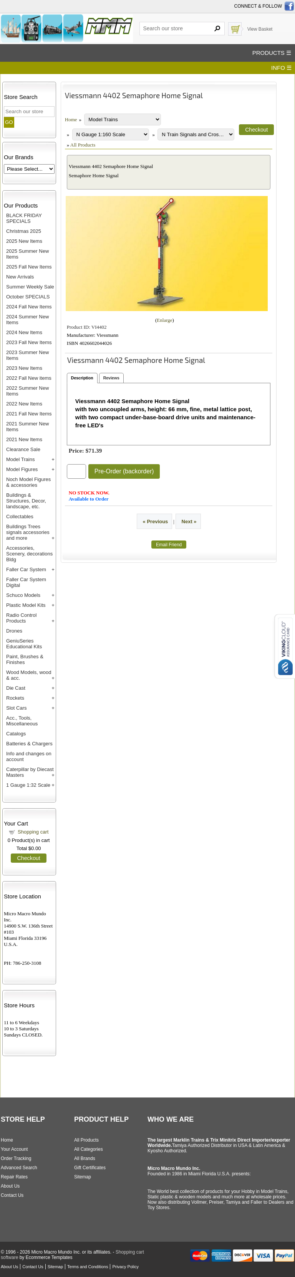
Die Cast (15, 688)
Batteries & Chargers (29, 743)
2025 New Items (24, 241)
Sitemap (82, 1177)
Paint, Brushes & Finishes (24, 659)
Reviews (111, 378)
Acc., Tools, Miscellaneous (22, 721)
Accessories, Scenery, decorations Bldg (29, 553)
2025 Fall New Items (29, 267)
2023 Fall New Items (29, 342)
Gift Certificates (90, 1167)
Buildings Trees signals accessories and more (28, 532)
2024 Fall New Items (29, 307)
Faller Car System (26, 569)
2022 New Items (24, 404)
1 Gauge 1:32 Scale (28, 785)
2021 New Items (24, 439)
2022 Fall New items (28, 378)
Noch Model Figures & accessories (28, 482)
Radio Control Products (21, 618)
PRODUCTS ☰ (271, 52)
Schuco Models (23, 595)
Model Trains (20, 459)
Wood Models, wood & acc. (28, 675)
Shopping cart (33, 832)
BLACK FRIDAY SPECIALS (24, 218)
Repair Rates (14, 1177)
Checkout (28, 858)
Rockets (15, 698)
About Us (10, 1186)
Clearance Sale (23, 449)
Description (82, 378)
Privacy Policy (125, 1266)
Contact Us (12, 1195)
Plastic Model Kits (26, 605)
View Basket (260, 29)
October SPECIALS (28, 297)
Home (71, 119)
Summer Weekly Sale (30, 287)
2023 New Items (24, 368)
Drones (14, 631)
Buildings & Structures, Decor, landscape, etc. (26, 500)
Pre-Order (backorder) (124, 471)
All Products (82, 145)
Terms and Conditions (87, 1266)
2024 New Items (24, 332)
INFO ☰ (281, 67)
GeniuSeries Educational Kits (24, 643)
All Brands (84, 1158)
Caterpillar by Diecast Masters (30, 772)
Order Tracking (16, 1158)
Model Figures (22, 469)
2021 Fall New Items (29, 414)
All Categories (88, 1149)
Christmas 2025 (23, 231)
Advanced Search (19, 1167)
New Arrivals (20, 277)
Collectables (19, 516)
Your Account (14, 1149)
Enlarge (164, 320)
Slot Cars (16, 708)
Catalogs (16, 734)
